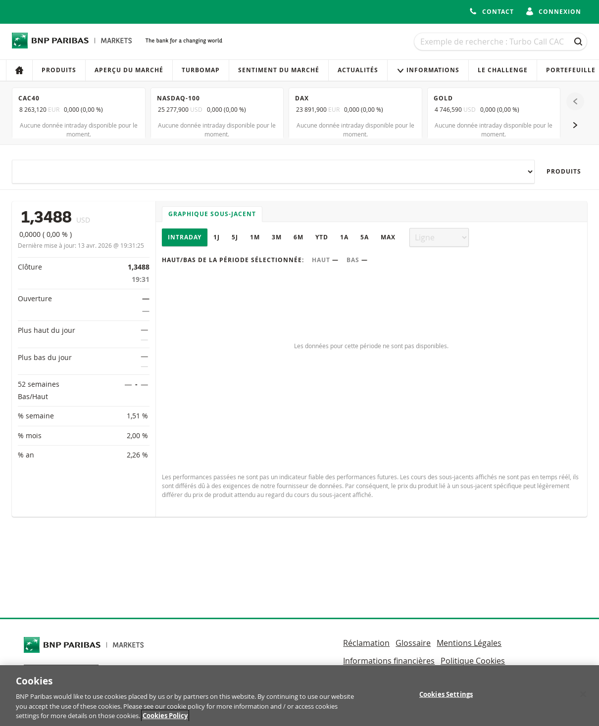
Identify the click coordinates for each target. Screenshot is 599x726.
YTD (321, 237)
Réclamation (366, 642)
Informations (428, 70)
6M (298, 237)
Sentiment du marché (278, 70)
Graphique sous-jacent (212, 214)
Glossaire (413, 642)
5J (235, 237)
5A (364, 237)
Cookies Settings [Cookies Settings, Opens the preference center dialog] (446, 698)
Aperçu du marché (129, 70)
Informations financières (389, 660)
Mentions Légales (469, 642)
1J (216, 237)
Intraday (184, 237)
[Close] (583, 699)
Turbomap (201, 70)
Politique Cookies (473, 660)
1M (255, 237)
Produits (59, 70)
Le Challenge (503, 70)
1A (344, 237)
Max (388, 237)
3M (277, 237)
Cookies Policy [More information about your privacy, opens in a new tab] (165, 720)
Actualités (358, 70)
